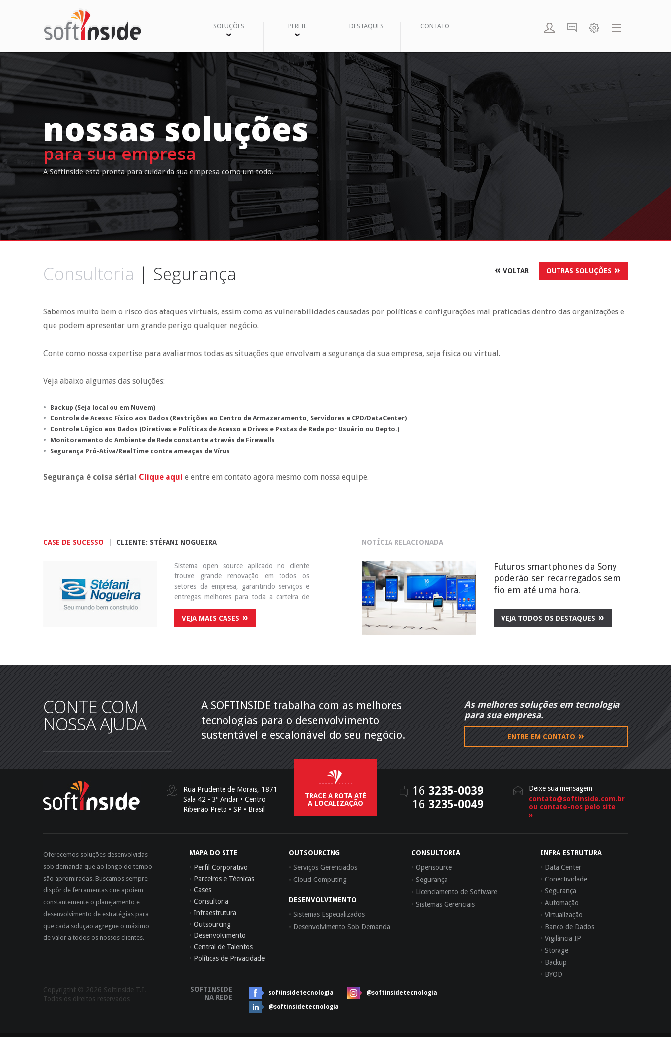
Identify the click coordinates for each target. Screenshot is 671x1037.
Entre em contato (545, 736)
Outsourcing (210, 924)
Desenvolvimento (217, 935)
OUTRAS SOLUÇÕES (583, 270)
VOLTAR (512, 270)
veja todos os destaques (552, 617)
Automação (559, 903)
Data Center (560, 867)
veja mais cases (215, 617)
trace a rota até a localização (336, 799)
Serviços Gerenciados (323, 867)
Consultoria (208, 901)
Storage (554, 950)
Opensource (431, 867)
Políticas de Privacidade (227, 958)
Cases (200, 890)
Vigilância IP (560, 938)
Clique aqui (161, 477)
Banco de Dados (567, 927)
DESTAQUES (366, 26)
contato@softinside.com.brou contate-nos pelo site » (573, 807)
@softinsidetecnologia (401, 992)
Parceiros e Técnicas (221, 878)
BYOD (551, 974)
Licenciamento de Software (454, 892)
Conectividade (563, 879)
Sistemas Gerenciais (443, 904)
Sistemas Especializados (327, 914)
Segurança (558, 891)
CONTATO (434, 26)
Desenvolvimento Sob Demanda (339, 927)
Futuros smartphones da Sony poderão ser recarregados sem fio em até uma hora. (557, 578)
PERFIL (297, 29)
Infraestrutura (212, 913)
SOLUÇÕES (228, 29)
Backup (553, 962)
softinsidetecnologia (301, 992)
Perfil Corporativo (218, 867)
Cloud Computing (318, 879)
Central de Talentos (221, 947)
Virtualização (561, 915)
